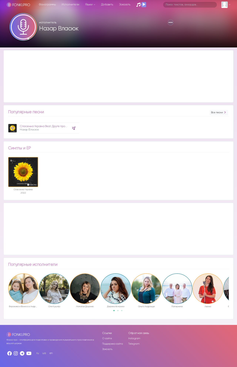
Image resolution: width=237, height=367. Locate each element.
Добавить (107, 4)
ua (44, 353)
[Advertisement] (115, 76)
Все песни (219, 113)
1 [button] (115, 312)
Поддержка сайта (112, 344)
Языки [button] (89, 4)
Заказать (124, 4)
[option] (43, 127)
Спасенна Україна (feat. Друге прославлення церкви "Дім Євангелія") (64, 126)
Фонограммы (47, 4)
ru (37, 353)
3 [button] (123, 312)
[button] (170, 22)
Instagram (134, 338)
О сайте (107, 338)
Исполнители (70, 4)
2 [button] (119, 312)
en (51, 353)
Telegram (133, 344)
